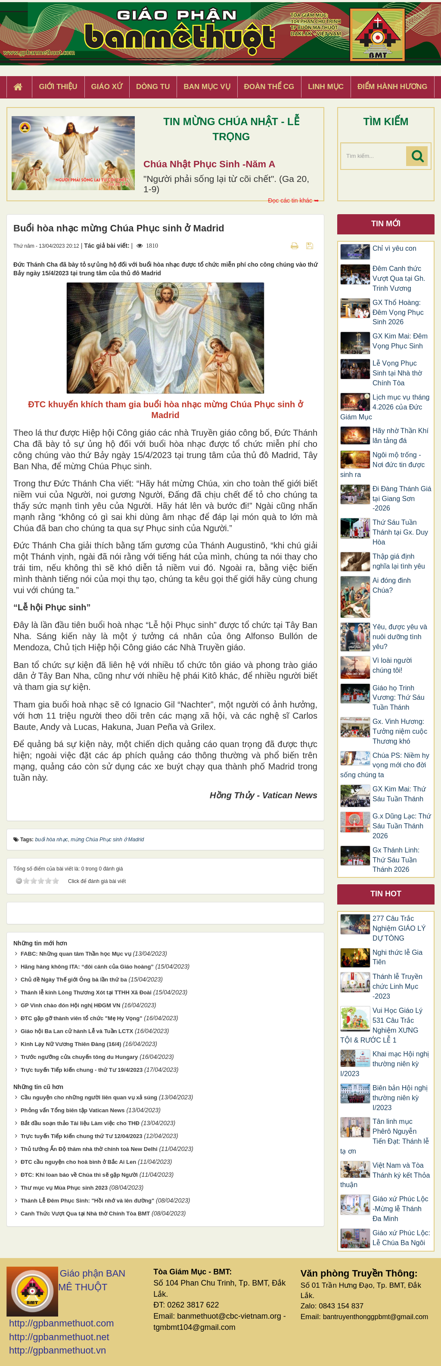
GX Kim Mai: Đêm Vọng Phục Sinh (400, 341)
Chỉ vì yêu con (394, 248)
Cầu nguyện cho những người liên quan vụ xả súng (89, 1097)
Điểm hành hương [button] (392, 87)
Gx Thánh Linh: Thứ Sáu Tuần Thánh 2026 (396, 860)
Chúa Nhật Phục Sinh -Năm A (209, 164)
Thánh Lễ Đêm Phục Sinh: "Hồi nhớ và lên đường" (87, 1200)
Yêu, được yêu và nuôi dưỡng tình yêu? (400, 636)
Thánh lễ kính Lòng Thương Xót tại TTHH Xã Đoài (86, 992)
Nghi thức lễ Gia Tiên (397, 957)
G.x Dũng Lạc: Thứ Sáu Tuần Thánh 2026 (402, 826)
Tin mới (386, 223)
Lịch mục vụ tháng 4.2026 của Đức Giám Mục (385, 407)
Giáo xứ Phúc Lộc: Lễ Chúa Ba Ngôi (401, 1237)
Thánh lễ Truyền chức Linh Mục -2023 (397, 986)
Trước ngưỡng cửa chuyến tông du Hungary (79, 1057)
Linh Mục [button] (326, 87)
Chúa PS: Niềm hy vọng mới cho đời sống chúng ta (384, 765)
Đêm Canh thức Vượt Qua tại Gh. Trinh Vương (399, 278)
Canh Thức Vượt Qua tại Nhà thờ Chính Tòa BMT (85, 1213)
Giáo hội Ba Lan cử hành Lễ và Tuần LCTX (77, 1031)
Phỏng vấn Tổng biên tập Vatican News (73, 1110)
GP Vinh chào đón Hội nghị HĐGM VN (71, 1005)
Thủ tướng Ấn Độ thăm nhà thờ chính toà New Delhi (89, 1149)
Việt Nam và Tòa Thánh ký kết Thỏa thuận (385, 1175)
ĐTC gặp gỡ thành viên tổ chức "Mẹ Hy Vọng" (82, 1018)
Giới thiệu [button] (58, 87)
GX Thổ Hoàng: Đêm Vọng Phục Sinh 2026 (398, 312)
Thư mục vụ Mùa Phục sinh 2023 (64, 1187)
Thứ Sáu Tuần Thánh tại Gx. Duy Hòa (400, 532)
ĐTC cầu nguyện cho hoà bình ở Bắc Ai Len (78, 1162)
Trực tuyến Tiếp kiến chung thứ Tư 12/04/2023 (82, 1136)
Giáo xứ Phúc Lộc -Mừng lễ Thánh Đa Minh (401, 1208)
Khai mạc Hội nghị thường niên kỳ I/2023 (384, 1063)
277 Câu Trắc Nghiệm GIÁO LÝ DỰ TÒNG (399, 928)
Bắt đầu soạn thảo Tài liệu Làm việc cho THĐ (80, 1123)
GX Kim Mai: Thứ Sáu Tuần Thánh (399, 794)
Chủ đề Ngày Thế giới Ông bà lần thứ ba (74, 979)
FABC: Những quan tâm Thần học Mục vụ (76, 954)
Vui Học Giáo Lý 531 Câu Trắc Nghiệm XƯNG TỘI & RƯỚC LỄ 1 (381, 1025)
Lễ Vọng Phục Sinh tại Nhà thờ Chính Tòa (397, 373)
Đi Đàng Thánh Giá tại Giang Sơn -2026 (402, 498)
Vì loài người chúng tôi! (392, 665)
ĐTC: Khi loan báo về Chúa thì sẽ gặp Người (79, 1175)
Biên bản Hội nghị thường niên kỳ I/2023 (400, 1097)
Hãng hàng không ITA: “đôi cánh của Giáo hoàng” (87, 966)
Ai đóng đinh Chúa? (392, 585)
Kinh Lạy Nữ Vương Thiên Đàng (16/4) (71, 1044)
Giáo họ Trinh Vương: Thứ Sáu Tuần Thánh (399, 697)
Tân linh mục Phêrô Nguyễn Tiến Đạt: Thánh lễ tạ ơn (384, 1136)
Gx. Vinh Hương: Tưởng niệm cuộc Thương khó (400, 731)
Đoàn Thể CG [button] (269, 87)
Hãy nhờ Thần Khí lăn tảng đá (401, 435)
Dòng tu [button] (153, 87)
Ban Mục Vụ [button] (206, 87)
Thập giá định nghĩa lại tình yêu (399, 561)
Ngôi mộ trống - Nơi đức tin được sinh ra (382, 464)
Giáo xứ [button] (107, 87)
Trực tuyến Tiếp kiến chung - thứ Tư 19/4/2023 (82, 1070)
